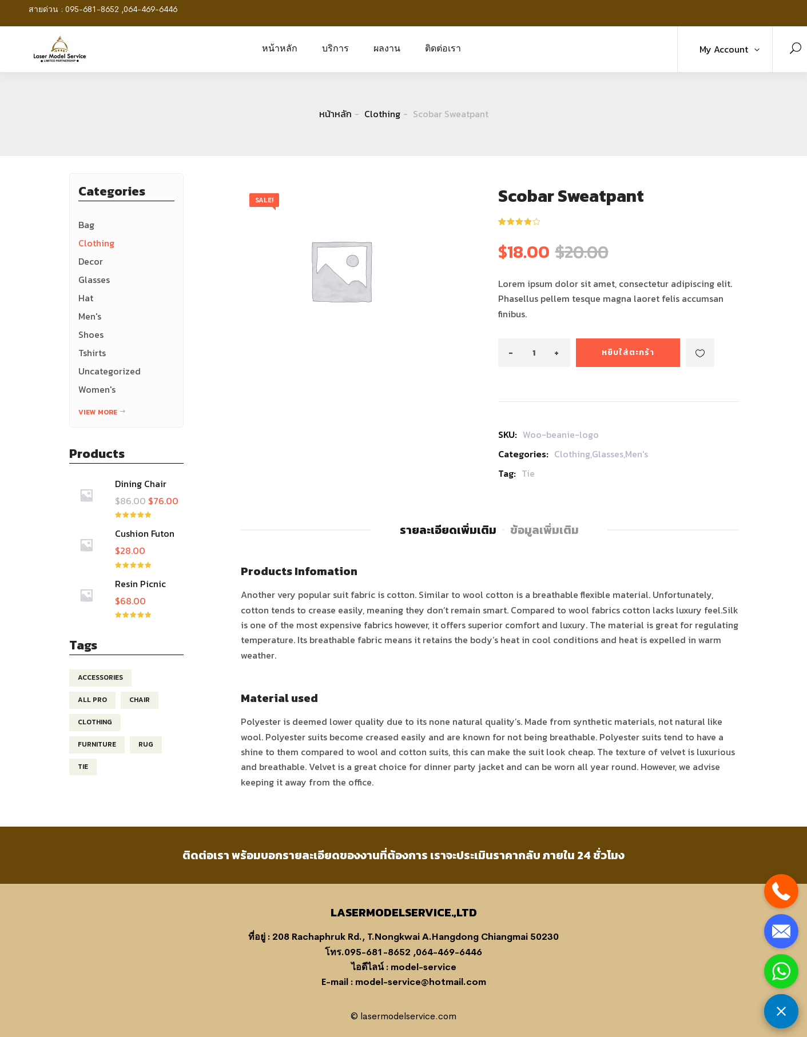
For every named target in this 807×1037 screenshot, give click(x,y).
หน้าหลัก (279, 48)
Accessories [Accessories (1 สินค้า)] (100, 677)
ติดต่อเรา (443, 48)
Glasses (94, 279)
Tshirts (92, 353)
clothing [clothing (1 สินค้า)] (95, 722)
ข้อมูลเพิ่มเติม (544, 530)
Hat (85, 298)
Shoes (91, 334)
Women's (97, 389)
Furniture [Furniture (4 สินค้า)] (97, 744)
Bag (86, 225)
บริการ (335, 48)
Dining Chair (140, 483)
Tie (528, 473)
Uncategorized (109, 371)
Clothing (382, 114)
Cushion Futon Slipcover (144, 539)
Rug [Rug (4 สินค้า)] (145, 744)
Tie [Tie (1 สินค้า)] (83, 766)
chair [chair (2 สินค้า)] (139, 700)
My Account (723, 49)
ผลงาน (386, 48)
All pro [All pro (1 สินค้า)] (92, 700)
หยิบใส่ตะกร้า (628, 352)
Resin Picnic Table (140, 589)
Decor (90, 261)
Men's (89, 316)
